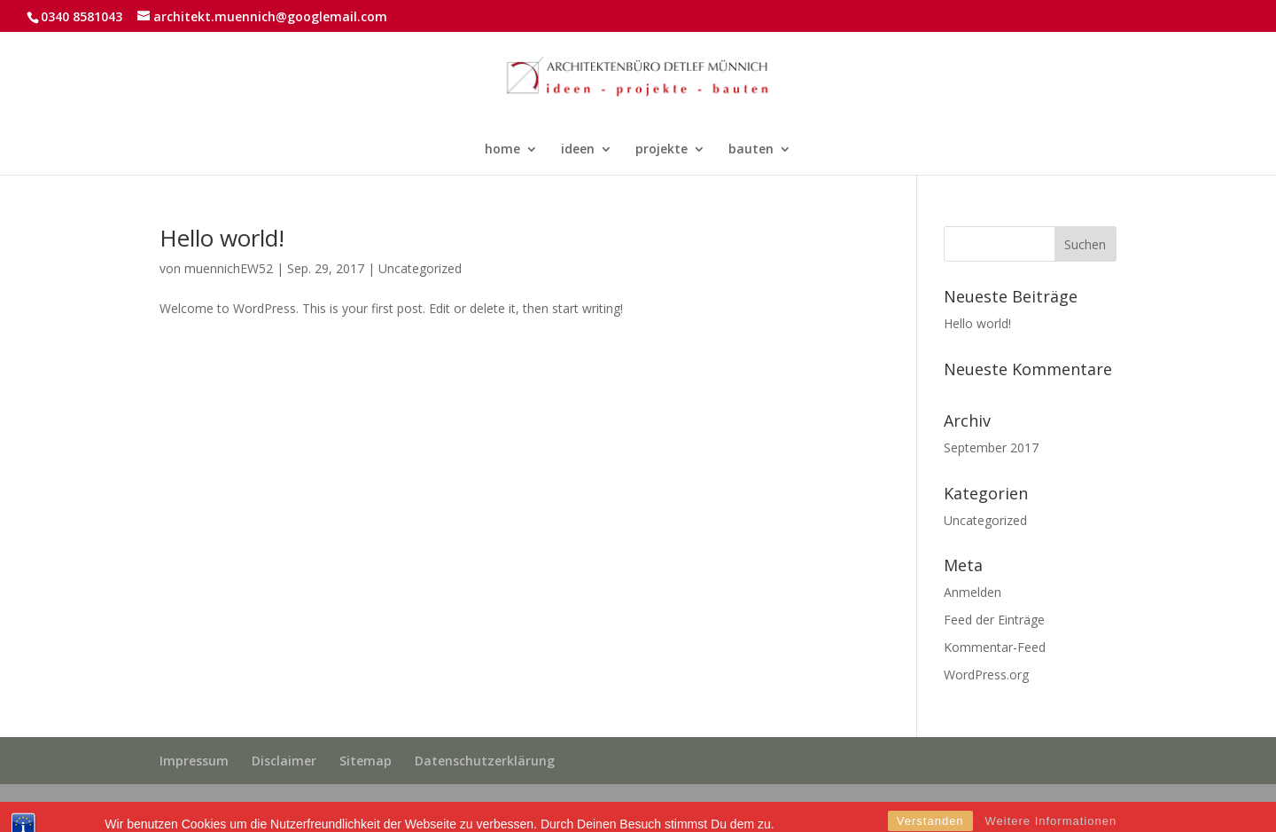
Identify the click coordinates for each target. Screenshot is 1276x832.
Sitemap (365, 760)
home (502, 150)
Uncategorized (420, 268)
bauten (751, 150)
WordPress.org (986, 674)
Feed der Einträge (994, 619)
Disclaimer (284, 760)
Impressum (194, 760)
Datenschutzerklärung (485, 760)
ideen (578, 150)
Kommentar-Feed (995, 647)
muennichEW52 (228, 268)
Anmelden (972, 592)
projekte (661, 150)
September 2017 (991, 447)
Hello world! (222, 238)
